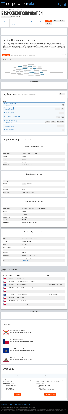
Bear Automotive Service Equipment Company (31, 64)
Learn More (6, 55)
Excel (48, 23)
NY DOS (25, 260)
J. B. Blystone (9, 108)
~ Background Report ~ (9, 105)
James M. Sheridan (10, 120)
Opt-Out (15, 404)
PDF (62, 20)
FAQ (28, 404)
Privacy (10, 404)
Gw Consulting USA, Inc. (42, 74)
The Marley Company (34, 66)
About (25, 404)
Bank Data (20, 404)
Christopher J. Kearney (32, 72)
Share (55, 20)
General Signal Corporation (29, 66)
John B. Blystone (29, 70)
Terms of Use (4, 404)
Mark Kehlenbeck (9, 129)
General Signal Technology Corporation (30, 75)
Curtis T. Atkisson (25, 70)
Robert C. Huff (8, 125)
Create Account (50, 394)
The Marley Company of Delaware (26, 73)
